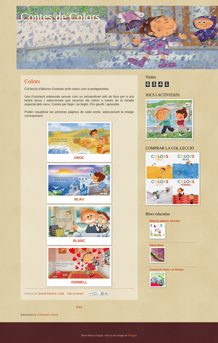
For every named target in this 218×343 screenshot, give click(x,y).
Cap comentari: (76, 293)
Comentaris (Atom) (47, 314)
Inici (79, 307)
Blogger (132, 335)
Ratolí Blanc (157, 245)
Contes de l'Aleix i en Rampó (167, 269)
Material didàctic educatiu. (165, 220)
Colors (32, 81)
